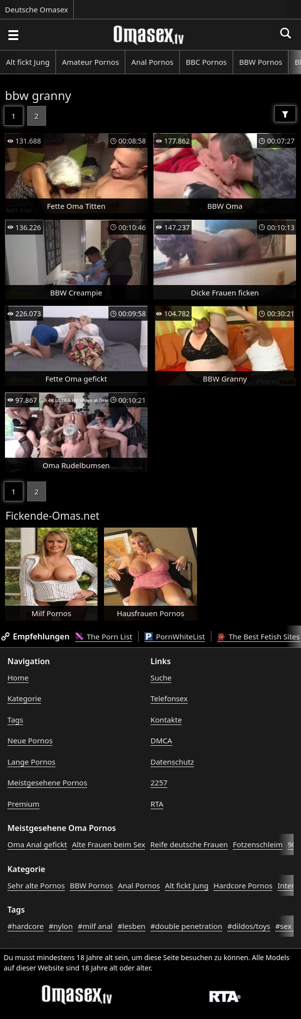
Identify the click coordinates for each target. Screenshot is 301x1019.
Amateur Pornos (90, 62)
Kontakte (166, 720)
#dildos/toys (248, 926)
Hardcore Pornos (242, 885)
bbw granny (38, 95)
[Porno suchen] (13, 35)
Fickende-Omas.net (52, 516)
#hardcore (25, 926)
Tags (15, 720)
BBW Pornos (260, 62)
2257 (158, 782)
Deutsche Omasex (36, 9)
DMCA (161, 740)
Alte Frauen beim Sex (108, 844)
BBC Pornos (206, 62)
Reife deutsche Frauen (189, 844)
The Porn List (103, 636)
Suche (160, 677)
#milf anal (95, 926)
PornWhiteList (175, 636)
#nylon (61, 926)
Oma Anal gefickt (37, 844)
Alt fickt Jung (28, 62)
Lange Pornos (31, 762)
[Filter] (285, 113)
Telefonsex (169, 698)
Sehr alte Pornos (36, 885)
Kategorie (24, 698)
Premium (23, 804)
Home (18, 677)
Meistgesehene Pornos (47, 782)
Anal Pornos (152, 62)
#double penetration (186, 926)
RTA (156, 804)
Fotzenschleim (258, 844)
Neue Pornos (29, 740)
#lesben (131, 926)
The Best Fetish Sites (258, 636)
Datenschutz (172, 762)
